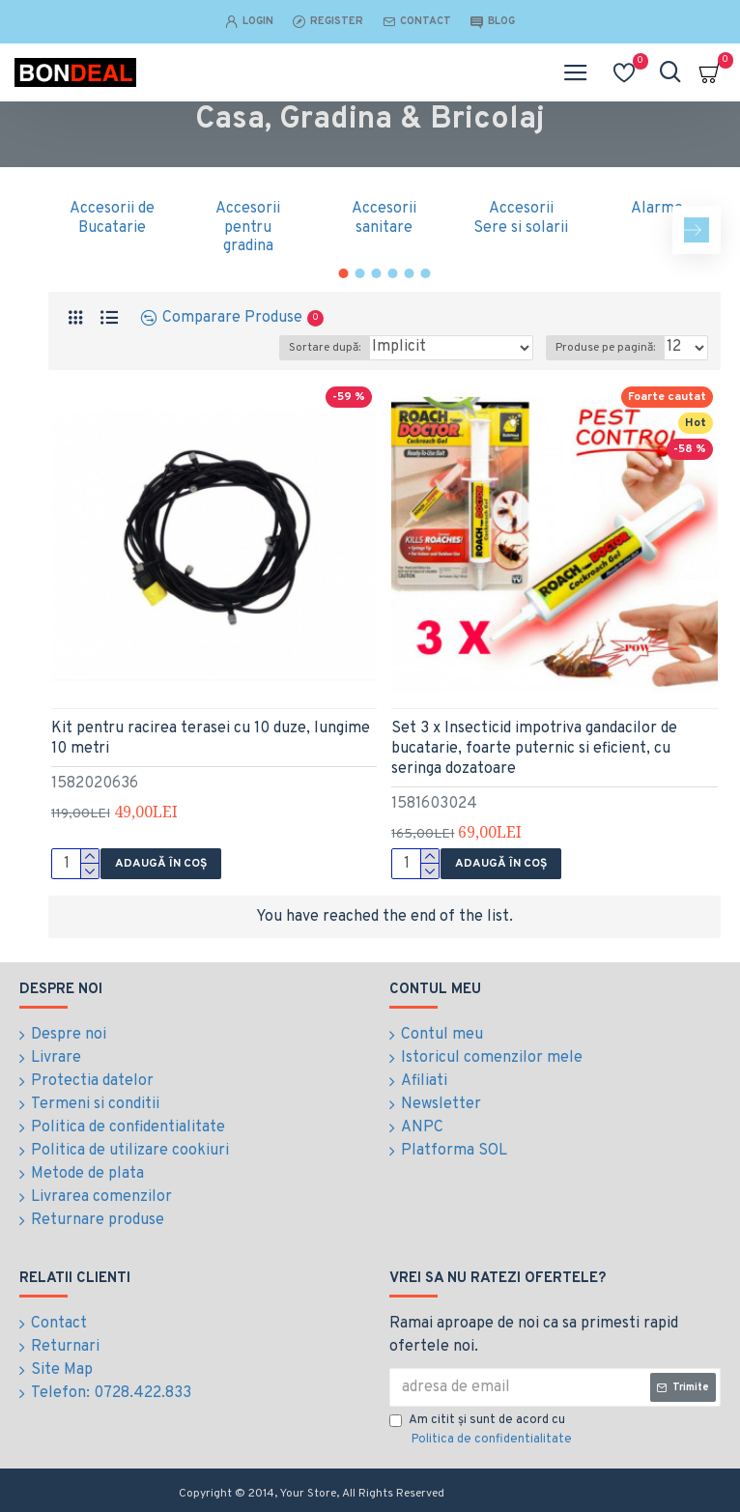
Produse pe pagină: (605, 348)
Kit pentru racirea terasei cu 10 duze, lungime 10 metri (210, 738)
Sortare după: (324, 348)
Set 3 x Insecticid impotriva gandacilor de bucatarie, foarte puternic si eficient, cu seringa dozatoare (534, 749)
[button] (696, 230)
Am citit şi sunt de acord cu (482, 1430)
